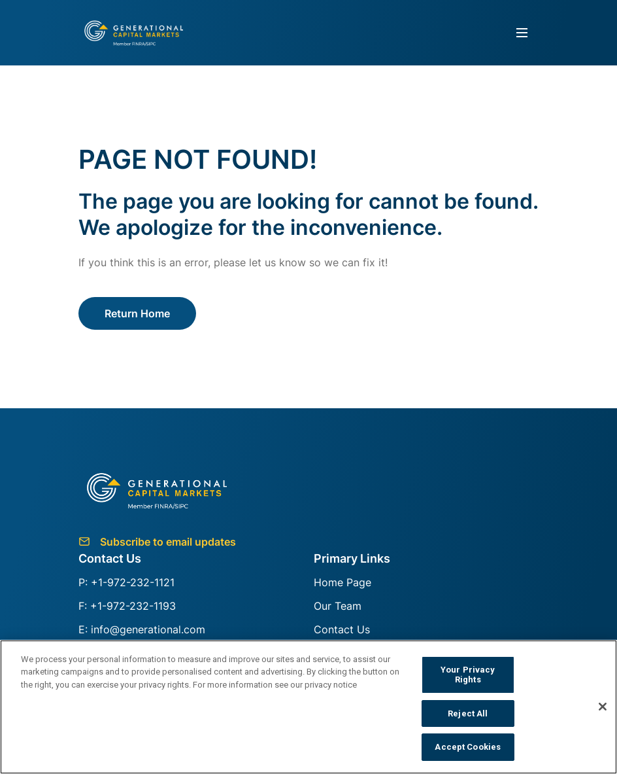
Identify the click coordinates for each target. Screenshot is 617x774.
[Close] (602, 706)
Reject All (468, 713)
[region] (308, 707)
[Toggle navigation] (522, 33)
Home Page (342, 582)
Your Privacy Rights (468, 675)
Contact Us (342, 629)
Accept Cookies (468, 747)
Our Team (337, 605)
